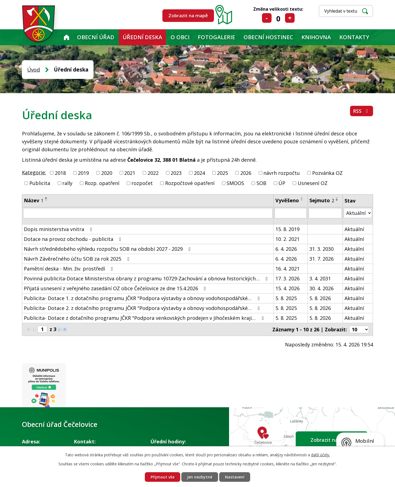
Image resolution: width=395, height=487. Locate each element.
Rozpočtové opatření (190, 183)
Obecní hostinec (268, 37)
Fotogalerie (216, 37)
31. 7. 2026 (321, 258)
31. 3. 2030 (321, 249)
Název (33, 200)
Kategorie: (34, 172)
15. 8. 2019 (287, 229)
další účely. (320, 454)
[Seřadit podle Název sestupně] (46, 200)
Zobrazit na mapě (188, 15)
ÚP (281, 183)
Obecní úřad (95, 37)
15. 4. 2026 (287, 288)
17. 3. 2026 (287, 278)
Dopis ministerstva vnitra (59, 229)
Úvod (66, 37)
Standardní (278, 18)
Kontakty (354, 37)
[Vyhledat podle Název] (148, 213)
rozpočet (142, 183)
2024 (199, 172)
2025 (222, 172)
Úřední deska (142, 37)
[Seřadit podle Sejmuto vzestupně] (337, 198)
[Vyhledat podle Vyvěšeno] (291, 213)
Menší (267, 18)
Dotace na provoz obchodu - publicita (73, 239)
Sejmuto (321, 200)
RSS (361, 111)
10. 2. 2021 (287, 239)
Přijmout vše (162, 477)
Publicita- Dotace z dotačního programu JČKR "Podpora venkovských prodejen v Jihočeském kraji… (145, 318)
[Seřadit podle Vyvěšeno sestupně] (302, 200)
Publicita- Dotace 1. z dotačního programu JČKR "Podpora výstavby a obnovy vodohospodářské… (143, 298)
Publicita (39, 183)
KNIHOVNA (316, 37)
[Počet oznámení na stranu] (359, 329)
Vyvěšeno (287, 200)
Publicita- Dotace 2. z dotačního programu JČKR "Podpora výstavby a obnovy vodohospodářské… (143, 308)
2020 (106, 172)
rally (67, 183)
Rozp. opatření (102, 183)
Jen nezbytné (199, 477)
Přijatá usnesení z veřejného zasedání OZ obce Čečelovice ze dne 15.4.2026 (116, 288)
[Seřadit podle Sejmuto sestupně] (337, 200)
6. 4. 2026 (286, 249)
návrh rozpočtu (281, 172)
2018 (60, 172)
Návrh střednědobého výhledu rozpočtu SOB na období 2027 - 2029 (108, 249)
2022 (153, 172)
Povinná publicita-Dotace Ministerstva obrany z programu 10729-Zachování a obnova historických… (147, 278)
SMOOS (235, 183)
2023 (176, 172)
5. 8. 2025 (286, 298)
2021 (129, 172)
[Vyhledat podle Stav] (358, 213)
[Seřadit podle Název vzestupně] (46, 198)
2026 (245, 172)
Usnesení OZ (313, 183)
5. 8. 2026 (320, 298)
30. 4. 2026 (321, 288)
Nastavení (234, 477)
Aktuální (354, 229)
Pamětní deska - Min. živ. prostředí (69, 268)
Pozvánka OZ (327, 172)
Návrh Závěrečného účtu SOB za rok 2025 (77, 258)
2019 (83, 172)
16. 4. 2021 (287, 268)
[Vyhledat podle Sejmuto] (325, 213)
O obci (180, 37)
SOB (261, 183)
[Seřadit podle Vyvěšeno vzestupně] (302, 198)
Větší (290, 18)
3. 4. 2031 (320, 278)
